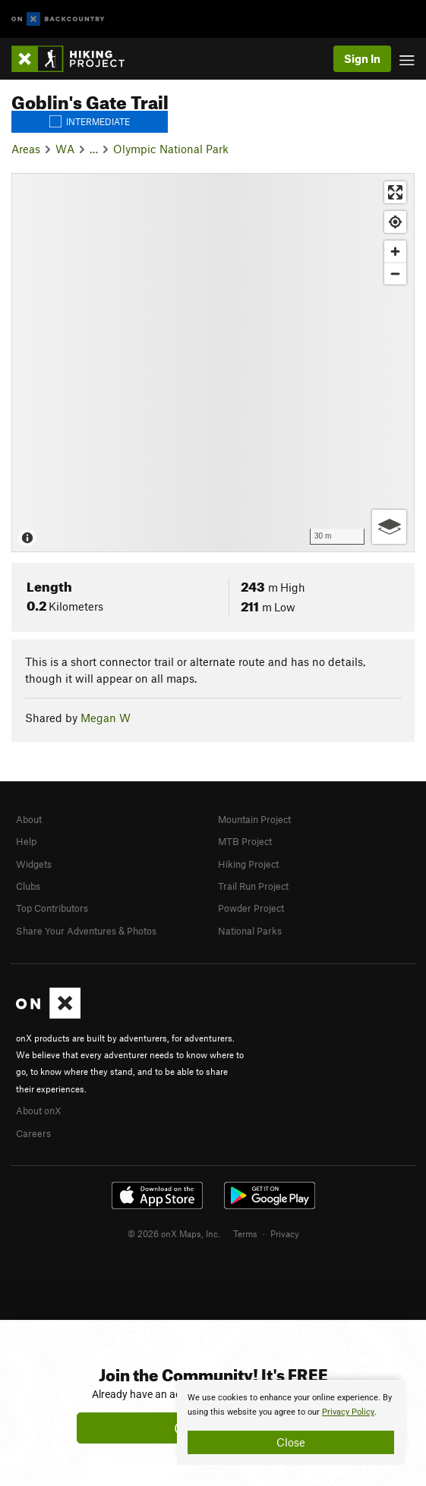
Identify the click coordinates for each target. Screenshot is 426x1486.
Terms (245, 1233)
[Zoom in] (395, 251)
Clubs (28, 886)
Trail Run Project (253, 886)
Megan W (105, 717)
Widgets (34, 864)
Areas (25, 149)
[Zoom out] (395, 273)
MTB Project (245, 841)
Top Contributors (52, 908)
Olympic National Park (171, 149)
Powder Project (251, 908)
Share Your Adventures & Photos (86, 931)
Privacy (284, 1233)
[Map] (213, 362)
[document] (291, 1422)
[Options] (389, 527)
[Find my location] (395, 222)
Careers (33, 1133)
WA (64, 149)
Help (26, 841)
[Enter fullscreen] (395, 192)
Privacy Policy (348, 1412)
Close (290, 1442)
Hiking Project (248, 864)
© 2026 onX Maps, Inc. (174, 1233)
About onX (39, 1110)
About (29, 819)
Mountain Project (254, 819)
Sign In (362, 58)
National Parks (250, 931)
